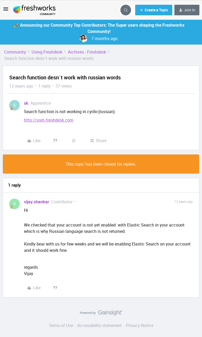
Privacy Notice (139, 325)
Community (15, 52)
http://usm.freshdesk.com (48, 120)
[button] (6, 10)
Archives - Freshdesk (87, 52)
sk (26, 103)
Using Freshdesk (47, 52)
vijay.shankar (36, 202)
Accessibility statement (99, 325)
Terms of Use (61, 325)
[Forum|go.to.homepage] (34, 10)
